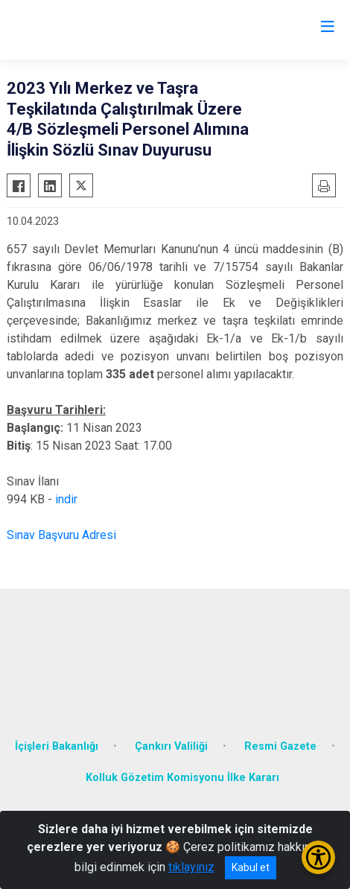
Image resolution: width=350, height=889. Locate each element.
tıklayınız (191, 867)
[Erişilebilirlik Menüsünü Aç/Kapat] (318, 857)
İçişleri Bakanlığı (56, 746)
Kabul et (251, 867)
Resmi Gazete (280, 746)
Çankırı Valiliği (171, 746)
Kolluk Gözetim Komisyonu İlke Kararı (182, 777)
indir (66, 499)
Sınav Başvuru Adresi (61, 535)
